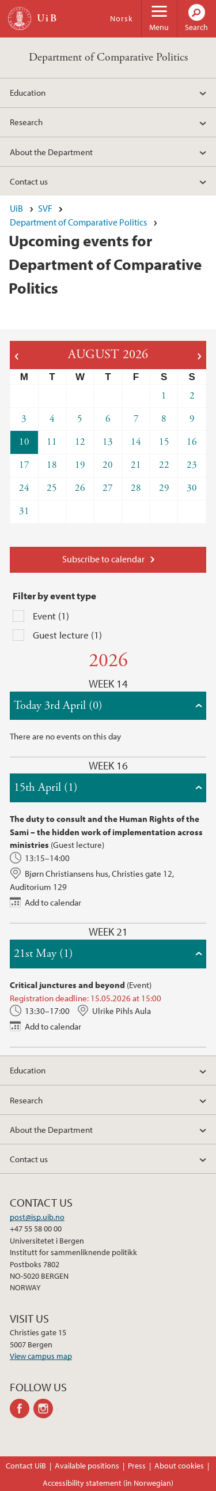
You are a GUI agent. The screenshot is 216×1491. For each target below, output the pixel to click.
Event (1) (51, 616)
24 (24, 488)
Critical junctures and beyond (67, 984)
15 (164, 441)
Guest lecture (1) (67, 635)
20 (108, 465)
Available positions (87, 1465)
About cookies (179, 1465)
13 (108, 441)
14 (136, 441)
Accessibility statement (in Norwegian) (108, 1483)
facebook (21, 1408)
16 (192, 441)
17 (24, 465)
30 (192, 488)
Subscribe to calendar (103, 559)
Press (137, 1465)
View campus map (41, 1356)
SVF (45, 208)
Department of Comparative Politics (108, 57)
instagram (45, 1408)
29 (164, 488)
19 (80, 465)
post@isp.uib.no (37, 1217)
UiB (16, 208)
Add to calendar (53, 902)
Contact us (29, 181)
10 (24, 441)
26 (80, 488)
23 (192, 465)
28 (136, 488)
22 (164, 465)
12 (80, 441)
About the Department (51, 151)
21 (136, 465)
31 (24, 511)
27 (108, 488)
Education (28, 92)
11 (52, 441)
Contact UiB (26, 1465)
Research (26, 121)
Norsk (121, 18)
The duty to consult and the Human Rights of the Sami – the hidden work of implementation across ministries (106, 832)
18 (52, 465)
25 (52, 488)
